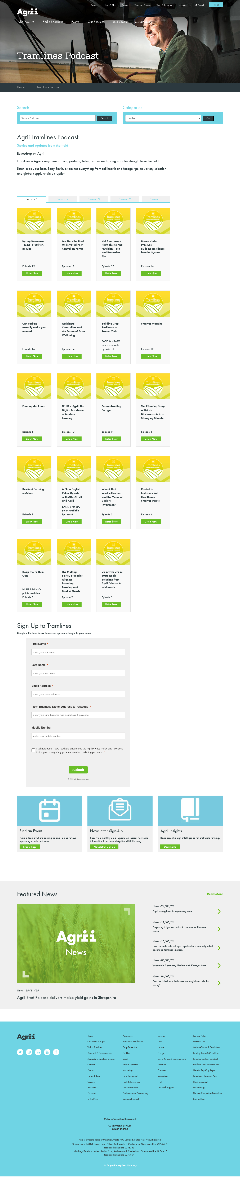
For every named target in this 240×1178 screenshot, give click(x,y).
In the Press (92, 1097)
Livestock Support (166, 1086)
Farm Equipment (130, 1075)
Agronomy (128, 1036)
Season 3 (93, 199)
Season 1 (156, 199)
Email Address (41, 686)
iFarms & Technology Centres (101, 1058)
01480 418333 (120, 1127)
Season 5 (31, 199)
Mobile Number (42, 727)
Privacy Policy (199, 1036)
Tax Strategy (199, 1086)
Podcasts (91, 1091)
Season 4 (62, 199)
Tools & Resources (165, 5)
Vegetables (163, 1075)
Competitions (199, 1097)
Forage (161, 1052)
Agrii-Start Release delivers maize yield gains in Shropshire (66, 997)
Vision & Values (94, 1047)
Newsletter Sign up (104, 847)
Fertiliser (127, 1052)
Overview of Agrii (96, 1041)
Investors (183, 5)
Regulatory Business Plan (205, 1075)
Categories (132, 107)
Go (208, 118)
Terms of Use (199, 1041)
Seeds (125, 1058)
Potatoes (162, 1069)
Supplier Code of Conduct (205, 1058)
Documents (170, 847)
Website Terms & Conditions (206, 1047)
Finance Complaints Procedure (207, 1091)
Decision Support (131, 1097)
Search (23, 107)
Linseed (161, 1047)
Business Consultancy (133, 1041)
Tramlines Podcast (143, 5)
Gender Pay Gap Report (204, 1069)
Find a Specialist (52, 22)
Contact (125, 5)
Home (21, 87)
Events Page (30, 847)
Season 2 (125, 199)
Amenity (162, 1063)
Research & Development (99, 1052)
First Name (39, 644)
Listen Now (32, 273)
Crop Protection (130, 1047)
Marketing (127, 1069)
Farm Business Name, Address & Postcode (60, 707)
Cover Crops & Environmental (172, 1058)
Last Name (39, 665)
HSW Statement (200, 1080)
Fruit (160, 1080)
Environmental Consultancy (136, 1091)
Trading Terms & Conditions (206, 1052)
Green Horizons (130, 1086)
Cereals (161, 1036)
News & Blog (110, 5)
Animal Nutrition (130, 1063)
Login (216, 4)
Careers (94, 5)
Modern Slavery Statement (206, 1063)
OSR (160, 1041)
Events (75, 22)
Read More (215, 894)
